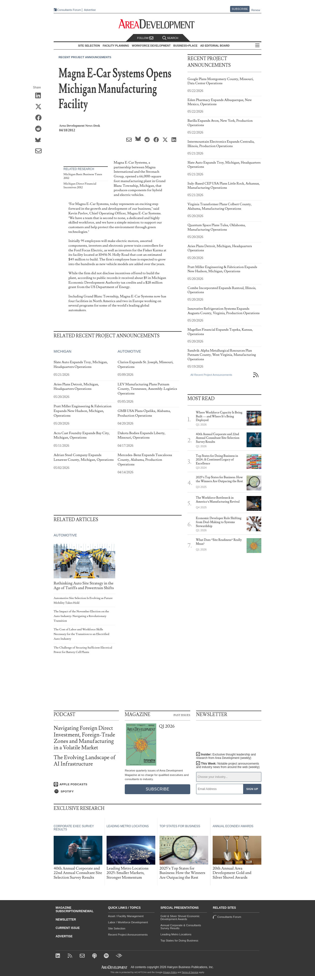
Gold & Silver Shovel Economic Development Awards (180, 918)
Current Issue (68, 928)
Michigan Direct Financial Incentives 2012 (79, 185)
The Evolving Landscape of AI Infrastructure (84, 760)
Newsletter (66, 919)
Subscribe (240, 8)
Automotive (129, 351)
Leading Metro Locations (175, 934)
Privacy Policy (170, 972)
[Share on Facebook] (40, 118)
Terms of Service (190, 972)
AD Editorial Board (215, 45)
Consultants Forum (69, 9)
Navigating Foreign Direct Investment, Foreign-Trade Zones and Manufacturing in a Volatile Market (84, 738)
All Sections (257, 45)
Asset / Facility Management (125, 916)
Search (170, 38)
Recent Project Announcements (85, 57)
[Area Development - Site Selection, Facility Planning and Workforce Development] (158, 24)
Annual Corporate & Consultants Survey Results (180, 927)
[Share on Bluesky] (40, 140)
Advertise (90, 10)
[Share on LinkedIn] (40, 95)
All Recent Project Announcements (211, 374)
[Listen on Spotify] (86, 791)
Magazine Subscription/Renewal (75, 909)
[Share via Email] (40, 151)
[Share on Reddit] (40, 129)
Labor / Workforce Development (128, 922)
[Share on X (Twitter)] (40, 107)
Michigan (62, 351)
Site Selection (116, 928)
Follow (145, 38)
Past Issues (181, 715)
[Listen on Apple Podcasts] (86, 784)
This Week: (228, 765)
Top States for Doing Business (179, 940)
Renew (255, 10)
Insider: (226, 756)
